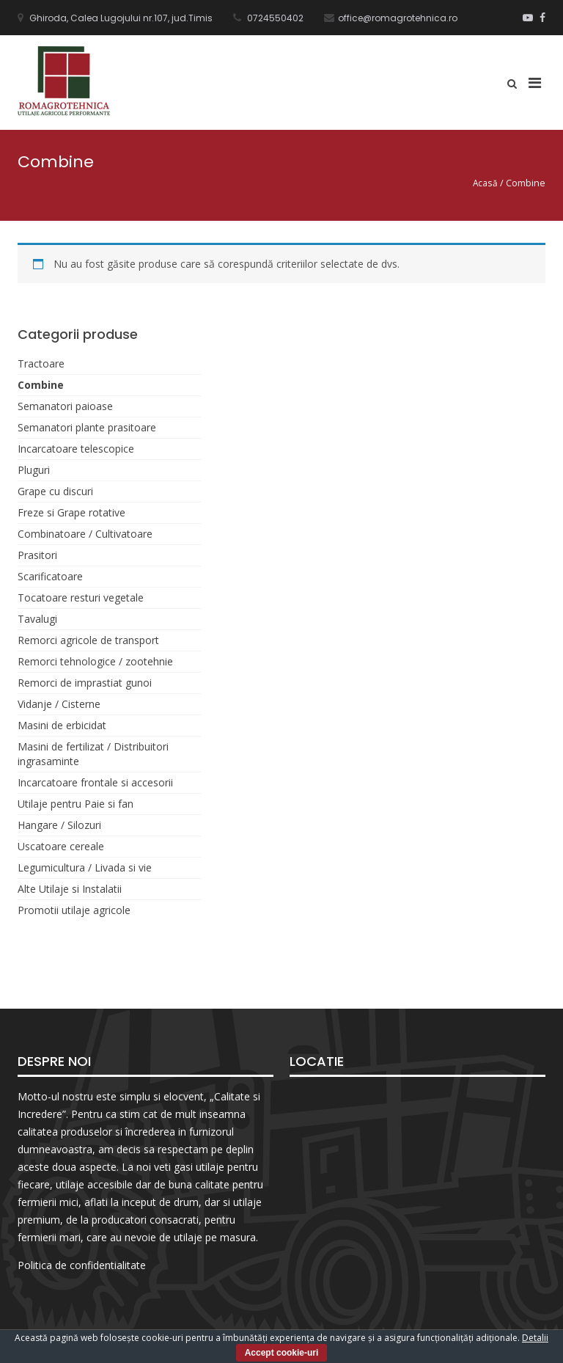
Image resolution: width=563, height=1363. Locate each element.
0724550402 (274, 18)
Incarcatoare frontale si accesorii (95, 782)
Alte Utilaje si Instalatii (70, 889)
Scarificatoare (50, 576)
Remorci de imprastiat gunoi (85, 683)
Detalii (535, 1337)
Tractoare (41, 363)
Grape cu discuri (55, 491)
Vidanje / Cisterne (59, 704)
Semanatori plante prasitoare (87, 427)
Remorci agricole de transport (88, 640)
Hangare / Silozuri (59, 825)
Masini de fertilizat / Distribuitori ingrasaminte (93, 753)
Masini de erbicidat (62, 725)
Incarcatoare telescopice (76, 449)
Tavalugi (37, 619)
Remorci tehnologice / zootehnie (95, 661)
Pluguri (34, 470)
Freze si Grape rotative (71, 512)
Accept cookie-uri (282, 1353)
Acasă (485, 183)
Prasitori (37, 555)
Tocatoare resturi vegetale (81, 597)
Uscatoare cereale (61, 846)
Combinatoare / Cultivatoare (85, 534)
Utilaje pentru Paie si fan (75, 804)
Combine (41, 385)
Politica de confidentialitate (82, 1265)
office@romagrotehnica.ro (397, 18)
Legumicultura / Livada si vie (85, 867)
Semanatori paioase (65, 406)
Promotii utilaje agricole (74, 910)
